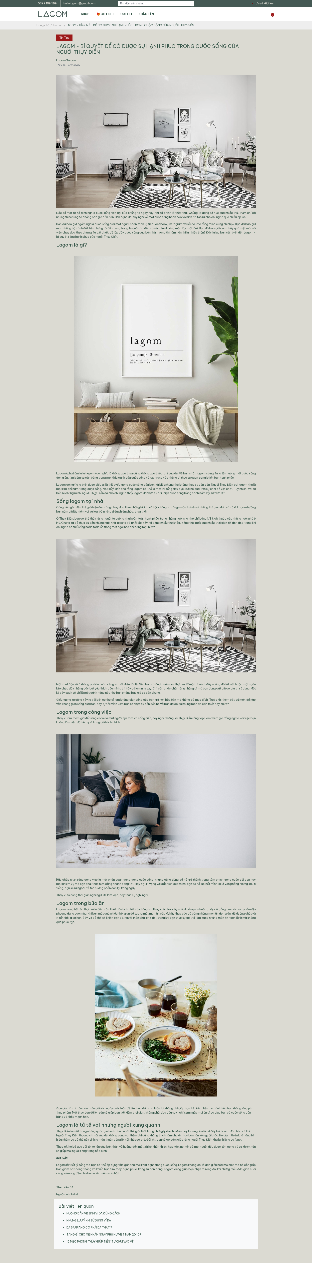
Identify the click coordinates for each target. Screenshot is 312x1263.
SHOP (85, 14)
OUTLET (126, 14)
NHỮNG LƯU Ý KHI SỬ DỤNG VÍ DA (88, 1220)
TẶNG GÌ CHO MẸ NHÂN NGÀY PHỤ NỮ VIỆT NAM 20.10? (103, 1234)
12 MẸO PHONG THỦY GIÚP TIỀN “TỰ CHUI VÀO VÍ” (100, 1241)
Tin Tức (64, 38)
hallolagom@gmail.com (79, 3)
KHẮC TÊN (146, 14)
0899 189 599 (47, 3)
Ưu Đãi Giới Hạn (265, 3)
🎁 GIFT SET (105, 14)
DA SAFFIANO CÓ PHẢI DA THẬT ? (89, 1227)
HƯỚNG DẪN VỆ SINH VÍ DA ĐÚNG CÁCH (93, 1213)
